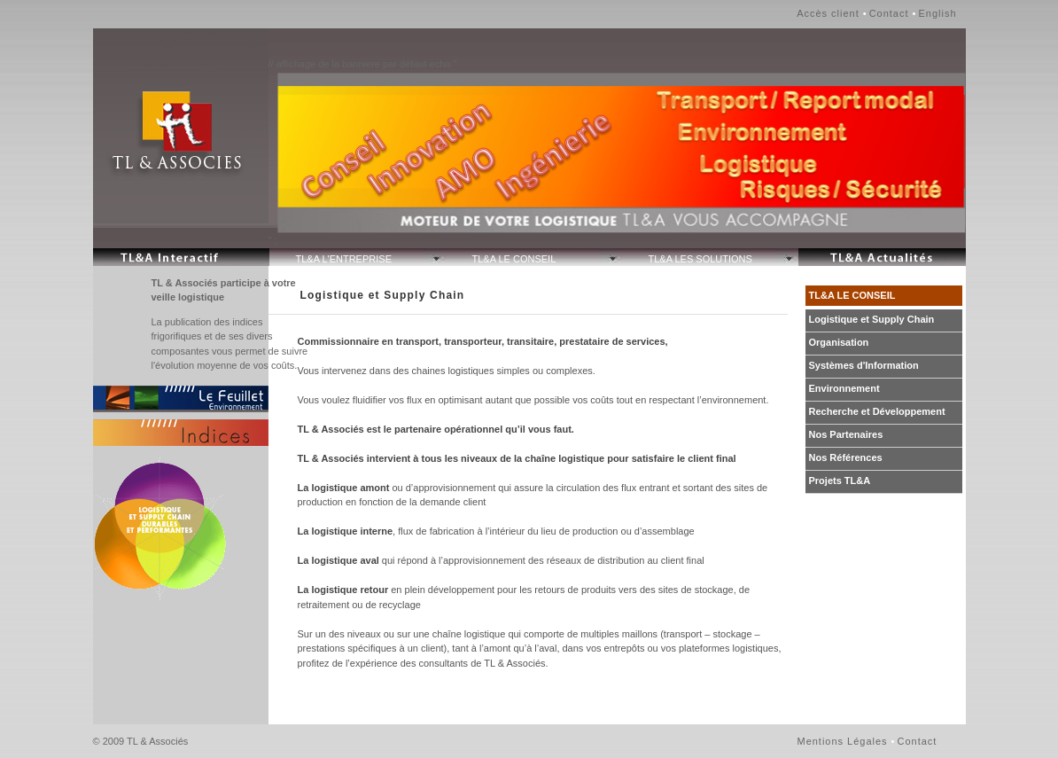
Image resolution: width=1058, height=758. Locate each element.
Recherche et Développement (877, 411)
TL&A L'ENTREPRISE (344, 259)
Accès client (828, 13)
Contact (889, 13)
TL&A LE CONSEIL (514, 259)
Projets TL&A (840, 480)
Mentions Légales (842, 741)
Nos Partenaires (846, 434)
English (937, 13)
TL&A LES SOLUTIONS (700, 259)
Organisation (839, 342)
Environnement (844, 388)
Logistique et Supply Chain (872, 319)
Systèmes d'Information (864, 365)
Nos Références (846, 457)
